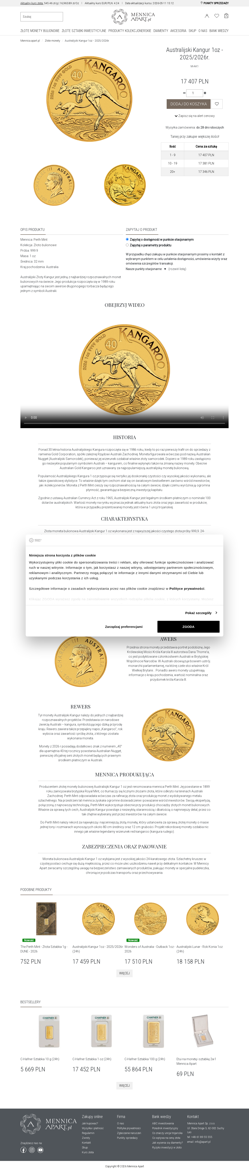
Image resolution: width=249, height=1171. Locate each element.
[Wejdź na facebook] (23, 1149)
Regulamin (88, 1133)
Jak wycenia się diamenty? (167, 1142)
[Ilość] (194, 93)
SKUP (192, 31)
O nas (120, 1123)
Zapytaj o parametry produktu (148, 245)
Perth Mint (40, 239)
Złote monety (52, 40)
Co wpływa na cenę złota (166, 1137)
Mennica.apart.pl (30, 40)
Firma (121, 1116)
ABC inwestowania (163, 1123)
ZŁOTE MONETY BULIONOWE (40, 31)
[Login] (207, 15)
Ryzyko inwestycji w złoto (167, 1147)
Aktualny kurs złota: (31, 3)
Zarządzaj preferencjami (124, 627)
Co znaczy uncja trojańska (167, 1133)
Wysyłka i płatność (93, 1128)
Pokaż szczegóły (198, 613)
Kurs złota (88, 1152)
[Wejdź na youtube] (40, 1149)
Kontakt (86, 1142)
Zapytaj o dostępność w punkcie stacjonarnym (160, 239)
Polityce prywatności (186, 588)
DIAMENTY (160, 31)
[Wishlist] (217, 104)
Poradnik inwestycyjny (165, 1128)
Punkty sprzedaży (127, 1137)
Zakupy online (92, 1116)
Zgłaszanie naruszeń (129, 1133)
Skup (85, 1147)
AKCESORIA (178, 31)
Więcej (124, 973)
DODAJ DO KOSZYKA (188, 104)
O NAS (202, 31)
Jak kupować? (90, 1123)
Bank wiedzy (161, 1116)
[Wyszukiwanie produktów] (41, 16)
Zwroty (86, 1137)
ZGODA (188, 627)
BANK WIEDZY (219, 31)
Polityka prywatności (129, 1128)
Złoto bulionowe (45, 245)
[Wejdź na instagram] (32, 1149)
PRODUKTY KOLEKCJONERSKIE (129, 31)
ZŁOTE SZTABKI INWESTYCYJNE (84, 31)
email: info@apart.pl (199, 1141)
